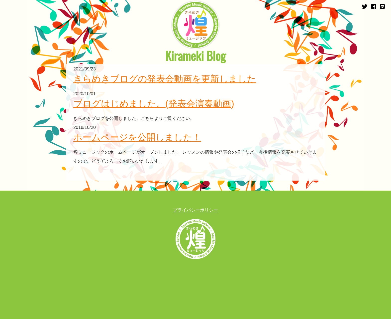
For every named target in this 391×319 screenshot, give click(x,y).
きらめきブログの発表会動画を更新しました (164, 79)
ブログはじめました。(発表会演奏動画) (153, 103)
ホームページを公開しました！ (137, 137)
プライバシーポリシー (195, 210)
